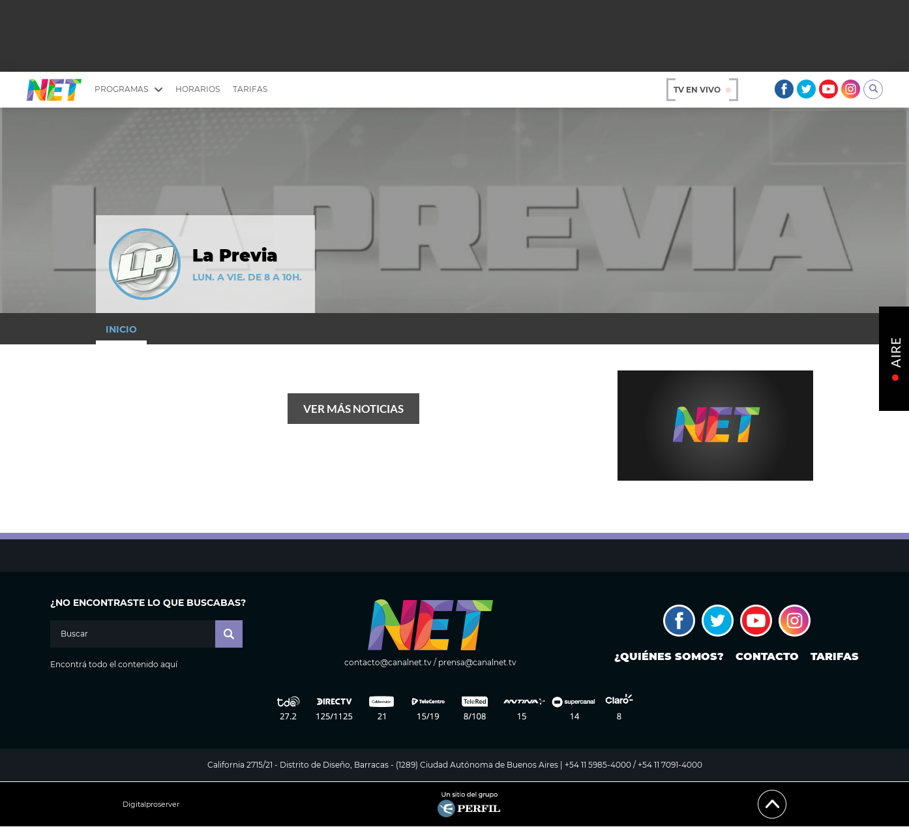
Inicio (121, 329)
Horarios (197, 89)
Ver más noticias (353, 408)
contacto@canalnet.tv (388, 662)
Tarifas (250, 89)
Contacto (767, 656)
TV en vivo (702, 90)
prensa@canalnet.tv (477, 662)
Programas (128, 89)
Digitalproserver (151, 804)
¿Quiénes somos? (669, 656)
